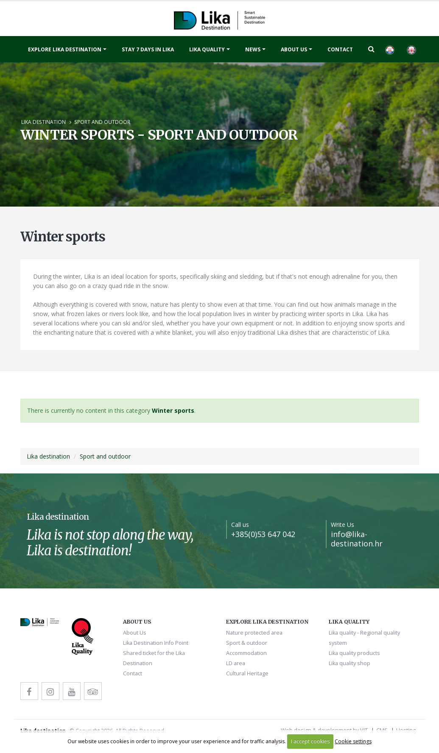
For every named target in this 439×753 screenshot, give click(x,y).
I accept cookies (310, 741)
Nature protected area (254, 632)
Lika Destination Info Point (155, 643)
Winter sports (173, 410)
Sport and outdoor (102, 121)
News (252, 49)
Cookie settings (353, 741)
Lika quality (207, 49)
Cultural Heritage (247, 673)
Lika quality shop (349, 663)
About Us (294, 49)
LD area (235, 663)
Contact (340, 49)
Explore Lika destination (64, 49)
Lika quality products (354, 653)
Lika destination (43, 121)
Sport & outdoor (246, 643)
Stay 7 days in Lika (148, 49)
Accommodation (246, 653)
